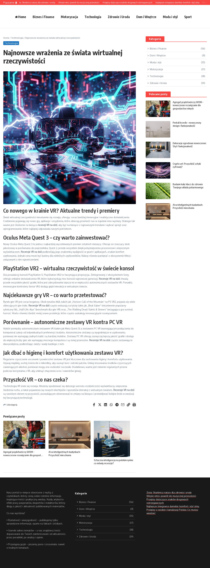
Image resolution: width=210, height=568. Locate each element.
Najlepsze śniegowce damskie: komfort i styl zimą (173, 506)
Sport (188, 17)
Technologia (92, 17)
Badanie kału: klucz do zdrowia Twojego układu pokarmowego (188, 186)
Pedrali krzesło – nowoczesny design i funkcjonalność (188, 124)
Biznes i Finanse (43, 17)
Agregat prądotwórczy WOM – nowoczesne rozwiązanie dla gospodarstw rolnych (188, 105)
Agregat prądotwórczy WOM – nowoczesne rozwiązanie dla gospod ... (23, 453)
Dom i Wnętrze (146, 17)
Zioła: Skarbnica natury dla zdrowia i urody (169, 492)
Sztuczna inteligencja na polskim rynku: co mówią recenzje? (113, 462)
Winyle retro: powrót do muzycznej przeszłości (171, 496)
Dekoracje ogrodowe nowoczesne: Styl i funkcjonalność (183, 146)
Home (6, 37)
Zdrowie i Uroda (119, 17)
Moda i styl (170, 17)
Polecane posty (158, 94)
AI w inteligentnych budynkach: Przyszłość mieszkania (64, 453)
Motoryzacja (69, 17)
